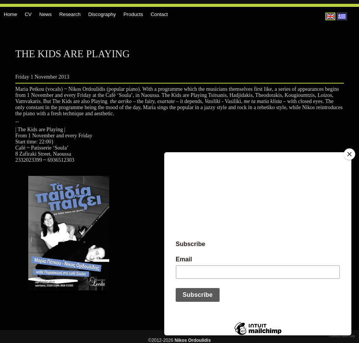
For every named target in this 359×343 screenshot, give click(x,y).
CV (28, 14)
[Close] (349, 154)
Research (70, 14)
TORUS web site (342, 336)
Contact (159, 14)
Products (133, 14)
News (45, 14)
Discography (102, 14)
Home (10, 14)
